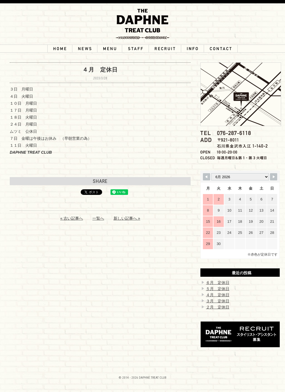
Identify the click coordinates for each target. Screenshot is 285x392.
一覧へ (98, 218)
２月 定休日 (217, 307)
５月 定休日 (217, 288)
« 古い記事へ (71, 218)
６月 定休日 (217, 282)
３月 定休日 (217, 301)
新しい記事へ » (127, 218)
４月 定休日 (217, 295)
